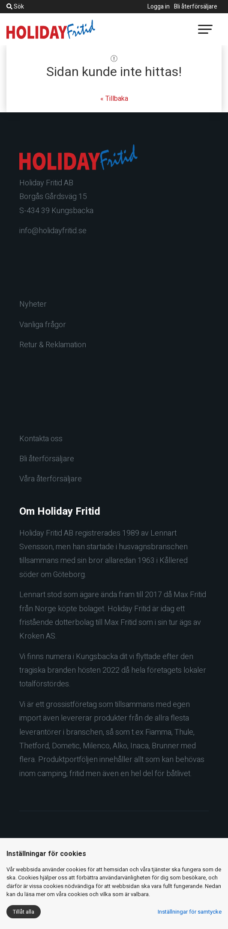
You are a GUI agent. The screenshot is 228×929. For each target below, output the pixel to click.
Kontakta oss (41, 439)
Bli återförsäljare (195, 6)
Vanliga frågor (42, 325)
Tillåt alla (23, 912)
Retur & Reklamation (52, 345)
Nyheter (33, 304)
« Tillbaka (114, 99)
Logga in (158, 6)
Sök (15, 6)
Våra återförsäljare (50, 479)
